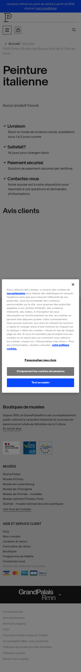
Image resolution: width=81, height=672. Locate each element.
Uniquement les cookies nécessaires (40, 371)
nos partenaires (16, 293)
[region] (40, 336)
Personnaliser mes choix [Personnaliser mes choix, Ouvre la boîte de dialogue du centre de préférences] (40, 360)
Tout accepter (40, 382)
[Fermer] (73, 284)
